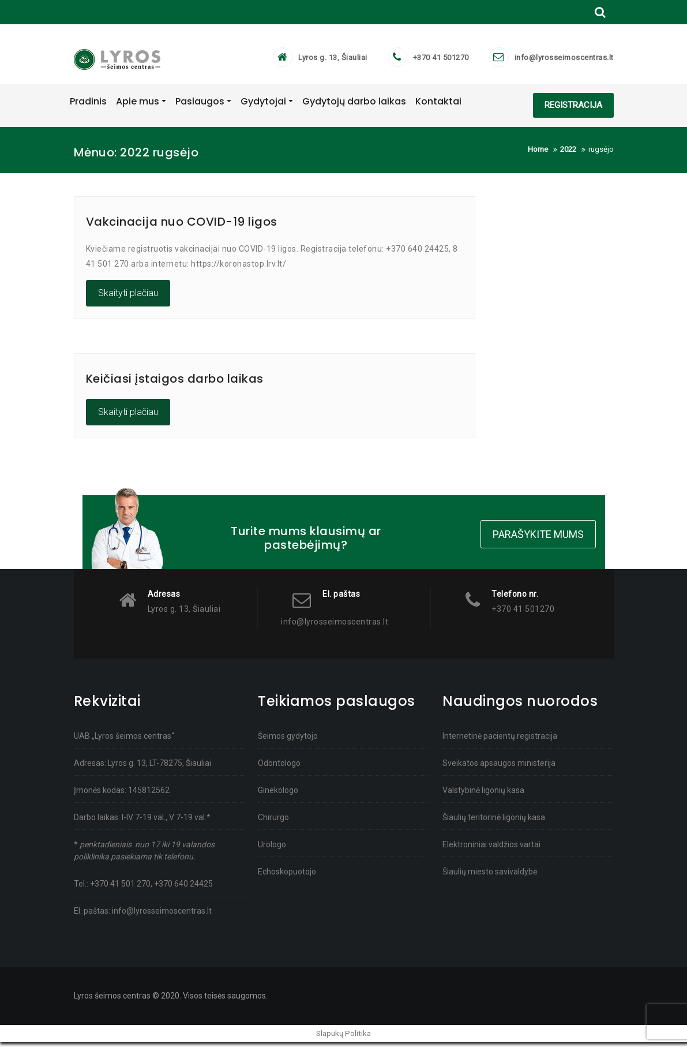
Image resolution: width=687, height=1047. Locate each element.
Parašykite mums (538, 538)
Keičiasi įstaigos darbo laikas (175, 384)
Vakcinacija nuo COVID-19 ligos (181, 227)
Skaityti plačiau (128, 298)
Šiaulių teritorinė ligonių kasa (493, 822)
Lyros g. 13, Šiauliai (332, 60)
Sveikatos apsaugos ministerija (498, 767)
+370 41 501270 (441, 60)
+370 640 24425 (183, 888)
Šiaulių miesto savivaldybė (489, 876)
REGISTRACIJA (573, 110)
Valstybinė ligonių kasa (483, 794)
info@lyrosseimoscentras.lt (564, 60)
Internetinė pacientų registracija (499, 740)
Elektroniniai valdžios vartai (491, 849)
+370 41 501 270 (120, 888)
